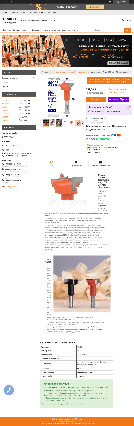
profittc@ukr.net (10, 187)
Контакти (46, 30)
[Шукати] (127, 30)
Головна (7, 30)
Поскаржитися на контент (64, 423)
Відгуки (5, 87)
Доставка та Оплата (61, 30)
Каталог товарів (20, 30)
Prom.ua (79, 419)
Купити (97, 99)
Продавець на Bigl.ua (67, 421)
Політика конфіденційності (84, 423)
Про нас (35, 30)
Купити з (120, 99)
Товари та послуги (10, 78)
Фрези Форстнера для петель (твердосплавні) (68, 72)
